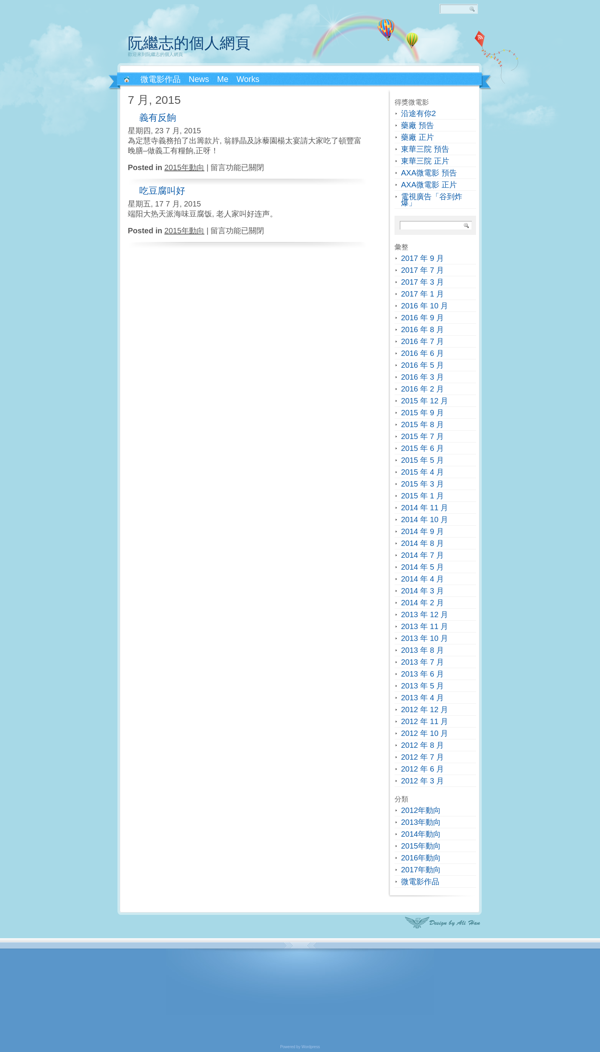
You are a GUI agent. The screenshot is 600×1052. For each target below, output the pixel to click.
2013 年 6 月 (422, 674)
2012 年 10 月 (424, 733)
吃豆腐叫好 (162, 190)
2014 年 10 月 (424, 519)
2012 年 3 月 (422, 781)
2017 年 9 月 (422, 258)
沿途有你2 (418, 113)
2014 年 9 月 (422, 531)
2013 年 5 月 (422, 686)
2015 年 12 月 (424, 401)
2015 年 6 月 (422, 448)
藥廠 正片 (417, 137)
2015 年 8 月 (422, 424)
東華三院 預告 (425, 149)
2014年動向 (421, 834)
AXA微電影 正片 (429, 184)
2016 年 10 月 (424, 306)
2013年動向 (421, 822)
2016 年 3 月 (422, 377)
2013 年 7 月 (422, 662)
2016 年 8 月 (422, 329)
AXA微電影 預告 (429, 173)
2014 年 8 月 (422, 543)
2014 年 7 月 (422, 555)
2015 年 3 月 (422, 484)
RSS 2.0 (480, 38)
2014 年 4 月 (422, 579)
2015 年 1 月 (422, 496)
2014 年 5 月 (422, 567)
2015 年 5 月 (422, 460)
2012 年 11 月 (424, 721)
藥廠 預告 (417, 125)
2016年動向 (421, 858)
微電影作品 (420, 881)
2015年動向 (185, 167)
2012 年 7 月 (422, 757)
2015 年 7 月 (422, 436)
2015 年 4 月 (422, 472)
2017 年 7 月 (422, 270)
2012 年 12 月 (424, 709)
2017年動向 (421, 869)
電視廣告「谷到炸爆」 (431, 199)
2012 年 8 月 (422, 745)
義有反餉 (157, 117)
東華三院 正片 (425, 161)
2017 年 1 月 (422, 294)
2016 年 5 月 (422, 365)
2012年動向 (421, 810)
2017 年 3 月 (422, 282)
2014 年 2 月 (422, 602)
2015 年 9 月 (422, 412)
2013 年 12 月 (424, 614)
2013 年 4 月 (422, 697)
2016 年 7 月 (422, 341)
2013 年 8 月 (422, 650)
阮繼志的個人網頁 (189, 42)
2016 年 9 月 (422, 317)
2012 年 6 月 (422, 769)
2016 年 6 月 (422, 353)
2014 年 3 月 (422, 591)
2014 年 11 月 (424, 507)
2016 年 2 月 (422, 389)
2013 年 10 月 (424, 638)
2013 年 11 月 (424, 626)
